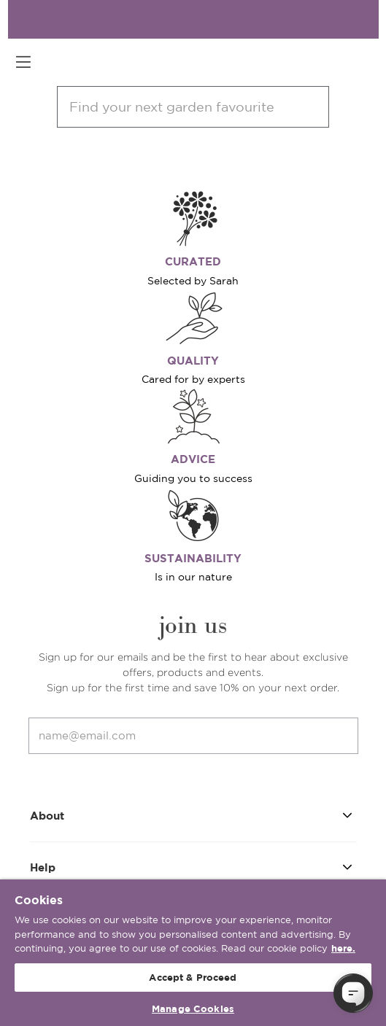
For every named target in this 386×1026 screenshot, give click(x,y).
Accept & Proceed (192, 977)
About (193, 815)
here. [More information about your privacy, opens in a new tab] (343, 948)
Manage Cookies (193, 1008)
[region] (193, 952)
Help (193, 867)
